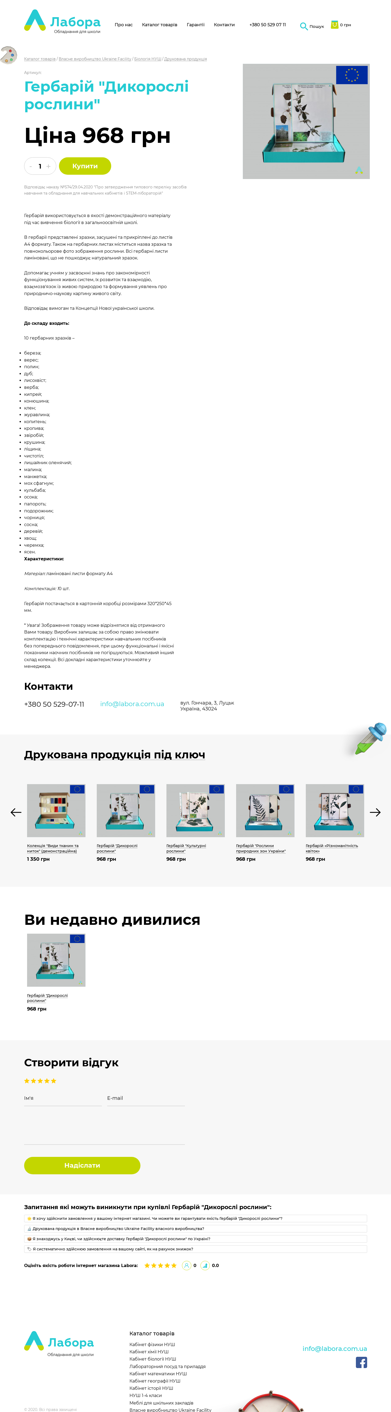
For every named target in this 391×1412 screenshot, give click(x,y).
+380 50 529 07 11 (268, 24)
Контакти (224, 24)
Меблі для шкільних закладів (161, 1403)
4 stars (33, 1080)
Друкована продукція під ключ (114, 754)
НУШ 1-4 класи (145, 1395)
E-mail (115, 1098)
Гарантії (195, 24)
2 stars (47, 1080)
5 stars (26, 1080)
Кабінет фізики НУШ (152, 1344)
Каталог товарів (159, 24)
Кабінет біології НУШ (152, 1359)
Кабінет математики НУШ (158, 1373)
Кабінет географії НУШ (155, 1381)
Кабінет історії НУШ (151, 1388)
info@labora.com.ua (132, 704)
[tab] (195, 1218)
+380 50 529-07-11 (54, 704)
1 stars (53, 1080)
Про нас (124, 24)
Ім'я (28, 1098)
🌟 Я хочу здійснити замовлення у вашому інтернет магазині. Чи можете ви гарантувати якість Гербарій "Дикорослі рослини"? (154, 1218)
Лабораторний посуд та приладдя (167, 1366)
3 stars (40, 1080)
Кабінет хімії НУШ (149, 1351)
